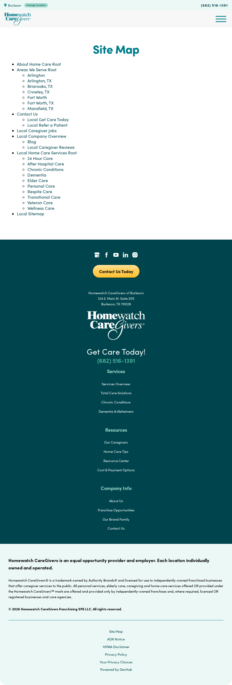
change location (36, 5)
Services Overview (116, 384)
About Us (116, 500)
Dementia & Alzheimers (116, 411)
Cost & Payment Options (116, 470)
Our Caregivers (116, 442)
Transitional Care (43, 197)
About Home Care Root (39, 64)
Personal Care (41, 186)
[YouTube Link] (116, 255)
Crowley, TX (38, 91)
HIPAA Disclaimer (116, 646)
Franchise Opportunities (116, 510)
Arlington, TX (39, 80)
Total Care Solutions (116, 393)
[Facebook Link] (106, 255)
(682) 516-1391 (214, 5)
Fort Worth (37, 97)
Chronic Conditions (45, 169)
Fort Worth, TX (40, 103)
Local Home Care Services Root (47, 152)
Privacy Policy (116, 654)
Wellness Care (40, 208)
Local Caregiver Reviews (51, 147)
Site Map (116, 631)
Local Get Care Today (48, 119)
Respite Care (39, 191)
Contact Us (27, 114)
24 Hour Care (40, 158)
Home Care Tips (116, 451)
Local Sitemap (30, 213)
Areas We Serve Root (36, 69)
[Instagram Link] (135, 255)
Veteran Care (40, 202)
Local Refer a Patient (47, 125)
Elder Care (37, 180)
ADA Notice (116, 639)
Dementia (36, 175)
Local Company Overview (41, 136)
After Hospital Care (45, 164)
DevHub (126, 669)
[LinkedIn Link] (125, 255)
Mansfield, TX (40, 108)
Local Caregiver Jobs (37, 130)
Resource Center (116, 460)
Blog (31, 141)
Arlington (36, 75)
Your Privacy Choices (116, 662)
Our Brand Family (116, 519)
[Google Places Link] (97, 255)
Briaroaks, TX (40, 86)
